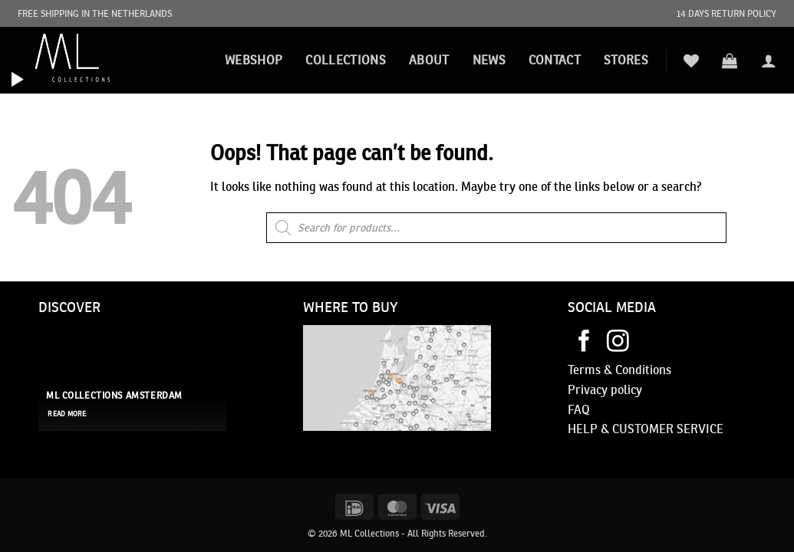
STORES (626, 59)
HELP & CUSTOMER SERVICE (645, 428)
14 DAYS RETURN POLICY (726, 13)
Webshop (253, 59)
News (489, 59)
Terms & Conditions (619, 369)
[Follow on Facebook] (584, 342)
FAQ (579, 409)
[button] (729, 60)
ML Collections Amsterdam (114, 395)
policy (625, 389)
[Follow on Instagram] (618, 342)
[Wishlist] (691, 60)
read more (67, 414)
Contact (555, 59)
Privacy (588, 389)
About (429, 59)
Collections (345, 59)
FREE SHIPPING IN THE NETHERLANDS (95, 13)
